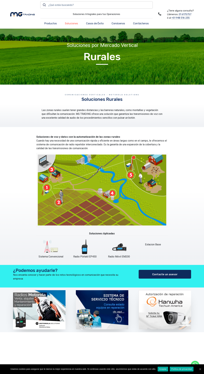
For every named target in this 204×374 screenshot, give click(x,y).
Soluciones (71, 23)
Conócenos (118, 23)
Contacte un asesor (165, 274)
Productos (50, 23)
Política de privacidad (181, 369)
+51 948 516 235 (180, 17)
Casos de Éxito (95, 23)
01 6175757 (184, 14)
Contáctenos (141, 23)
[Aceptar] (200, 369)
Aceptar (163, 369)
